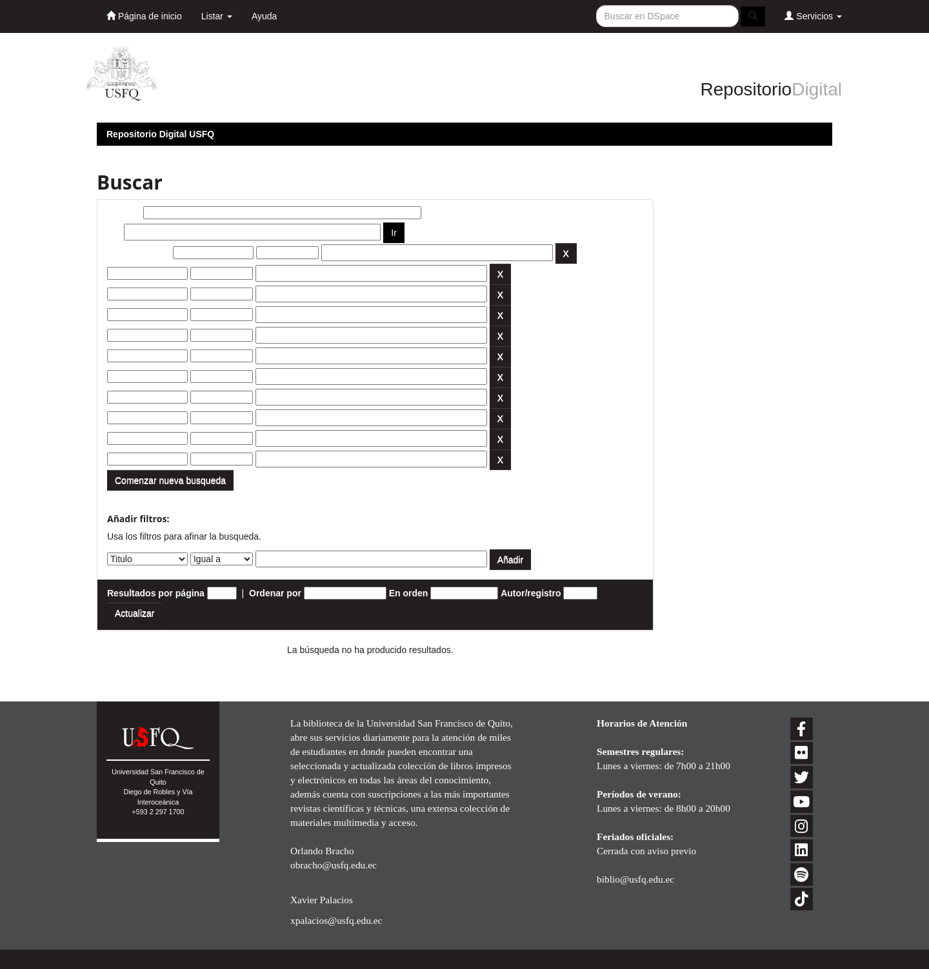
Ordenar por (275, 593)
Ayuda (264, 16)
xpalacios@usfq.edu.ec (336, 920)
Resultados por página (156, 593)
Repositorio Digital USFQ (160, 134)
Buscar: (124, 213)
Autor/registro (531, 593)
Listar (216, 16)
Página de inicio (144, 15)
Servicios (813, 15)
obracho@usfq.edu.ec (333, 864)
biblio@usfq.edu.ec (635, 879)
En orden (408, 593)
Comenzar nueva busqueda (170, 480)
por (114, 232)
